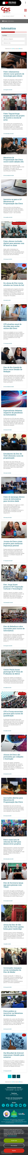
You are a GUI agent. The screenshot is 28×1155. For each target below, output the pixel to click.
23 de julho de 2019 (7, 687)
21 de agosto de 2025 (7, 89)
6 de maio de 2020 (7, 473)
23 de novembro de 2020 (8, 386)
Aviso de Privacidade (18, 1122)
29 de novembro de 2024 (8, 175)
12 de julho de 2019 (7, 730)
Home (4, 21)
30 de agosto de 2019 (7, 645)
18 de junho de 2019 (7, 774)
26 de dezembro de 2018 (8, 859)
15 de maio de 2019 (7, 815)
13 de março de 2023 (7, 259)
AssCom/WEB (8, 1120)
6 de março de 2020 (7, 517)
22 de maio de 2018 (7, 1029)
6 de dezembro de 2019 (8, 602)
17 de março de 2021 (7, 343)
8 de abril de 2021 (7, 300)
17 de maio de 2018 (7, 1070)
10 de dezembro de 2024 (8, 133)
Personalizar (14, 1145)
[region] (14, 1141)
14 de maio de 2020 (7, 429)
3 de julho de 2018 (7, 944)
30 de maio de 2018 (7, 987)
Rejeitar (14, 1150)
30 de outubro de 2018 (7, 900)
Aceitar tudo (14, 1140)
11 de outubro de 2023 (7, 217)
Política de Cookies (12, 1135)
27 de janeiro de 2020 (7, 560)
